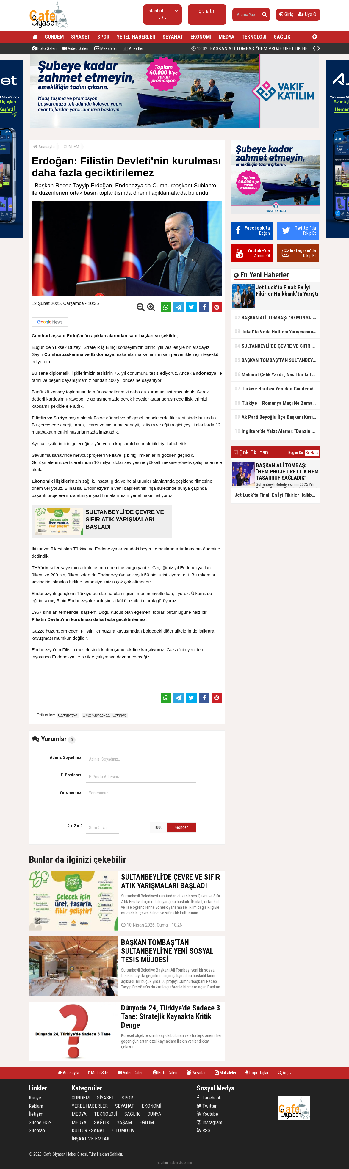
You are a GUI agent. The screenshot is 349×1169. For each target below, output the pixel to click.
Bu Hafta (312, 453)
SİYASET (80, 37)
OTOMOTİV (123, 1130)
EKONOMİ (201, 37)
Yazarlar (196, 1072)
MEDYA (226, 37)
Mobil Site (98, 1072)
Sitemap (37, 1130)
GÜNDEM (54, 37)
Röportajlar (256, 1072)
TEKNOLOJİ (254, 37)
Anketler (133, 48)
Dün (302, 453)
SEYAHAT (172, 37)
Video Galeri (75, 48)
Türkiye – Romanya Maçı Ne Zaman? (275, 402)
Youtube (207, 1114)
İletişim (36, 1114)
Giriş (286, 14)
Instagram (209, 1122)
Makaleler (105, 48)
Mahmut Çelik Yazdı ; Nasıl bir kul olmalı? (277, 374)
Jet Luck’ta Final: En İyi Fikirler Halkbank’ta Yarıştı (252, 48)
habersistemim (181, 1162)
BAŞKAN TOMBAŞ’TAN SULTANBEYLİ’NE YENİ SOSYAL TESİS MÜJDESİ (277, 360)
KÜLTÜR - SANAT (88, 1130)
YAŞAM (124, 1122)
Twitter (207, 1106)
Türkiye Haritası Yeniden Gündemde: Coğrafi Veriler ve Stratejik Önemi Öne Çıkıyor (277, 388)
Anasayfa (44, 146)
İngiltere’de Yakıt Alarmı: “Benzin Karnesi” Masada (277, 431)
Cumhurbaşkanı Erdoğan (104, 715)
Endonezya (67, 715)
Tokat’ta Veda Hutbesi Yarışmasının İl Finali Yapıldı (277, 331)
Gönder (181, 827)
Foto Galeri (44, 48)
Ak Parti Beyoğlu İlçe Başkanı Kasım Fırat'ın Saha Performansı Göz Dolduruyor (277, 416)
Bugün (293, 453)
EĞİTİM (146, 1122)
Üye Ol (307, 14)
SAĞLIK (282, 37)
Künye (35, 1098)
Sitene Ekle (40, 1122)
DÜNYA (154, 1114)
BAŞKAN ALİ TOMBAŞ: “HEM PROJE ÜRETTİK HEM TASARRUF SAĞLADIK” (277, 317)
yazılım (162, 1162)
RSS (203, 1130)
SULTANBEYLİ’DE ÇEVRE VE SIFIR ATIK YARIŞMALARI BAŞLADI (277, 345)
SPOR (103, 37)
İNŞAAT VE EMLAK (91, 1139)
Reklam (36, 1106)
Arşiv (284, 1072)
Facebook (209, 1098)
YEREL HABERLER (136, 37)
